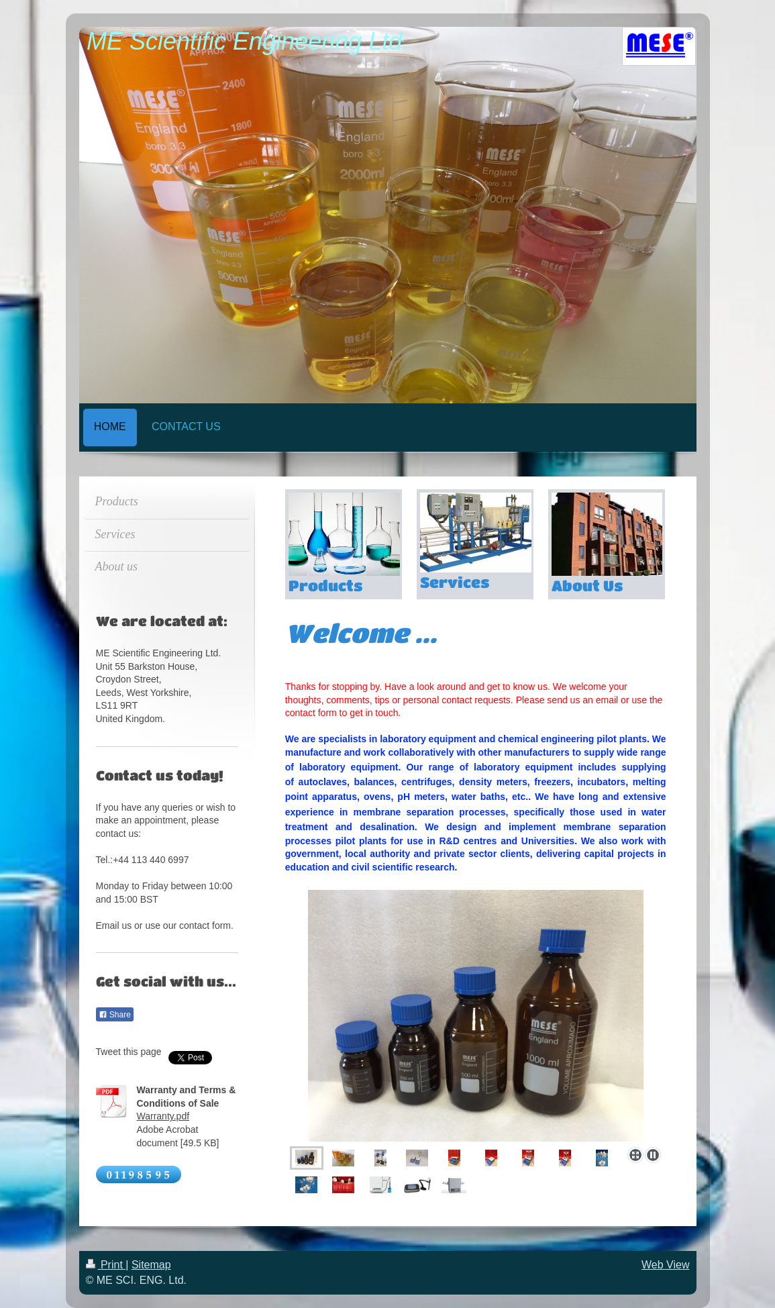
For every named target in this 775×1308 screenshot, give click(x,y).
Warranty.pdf (163, 1116)
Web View (665, 1264)
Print (106, 1264)
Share (115, 1014)
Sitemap (151, 1264)
